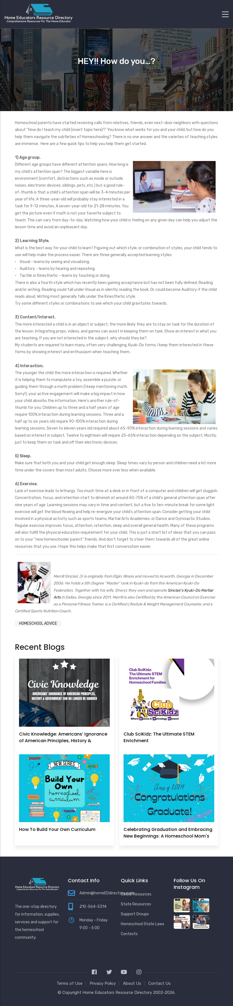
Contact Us (159, 983)
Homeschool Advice (38, 623)
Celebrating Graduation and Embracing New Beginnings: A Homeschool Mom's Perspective (168, 836)
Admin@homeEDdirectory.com (106, 893)
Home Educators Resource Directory (117, 992)
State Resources (136, 904)
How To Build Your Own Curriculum (57, 829)
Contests (129, 934)
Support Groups (135, 914)
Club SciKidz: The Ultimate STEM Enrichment (159, 737)
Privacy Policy (103, 983)
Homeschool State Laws (142, 924)
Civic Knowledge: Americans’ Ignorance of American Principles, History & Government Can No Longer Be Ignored (63, 740)
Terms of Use (69, 983)
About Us (132, 983)
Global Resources (136, 894)
